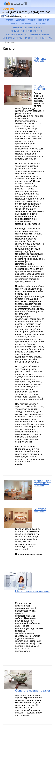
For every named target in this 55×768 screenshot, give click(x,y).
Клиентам (46, 38)
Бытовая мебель (40, 510)
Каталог (11, 42)
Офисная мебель (40, 59)
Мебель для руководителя (27, 31)
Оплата (9, 20)
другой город (9, 15)
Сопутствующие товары (32, 690)
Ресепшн (31, 38)
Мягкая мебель (12, 38)
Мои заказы (26, 23)
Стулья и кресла (16, 34)
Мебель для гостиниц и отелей (42, 483)
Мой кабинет (40, 23)
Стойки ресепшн (40, 87)
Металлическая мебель (32, 591)
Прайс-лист (43, 20)
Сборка (31, 20)
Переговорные (39, 34)
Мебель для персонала (27, 27)
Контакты (13, 23)
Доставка (20, 20)
